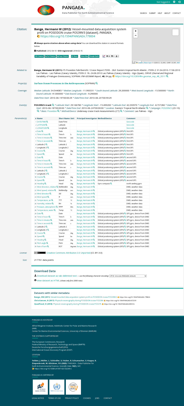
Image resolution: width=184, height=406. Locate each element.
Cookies (87, 398)
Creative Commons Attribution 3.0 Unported (68, 252)
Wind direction (43, 193)
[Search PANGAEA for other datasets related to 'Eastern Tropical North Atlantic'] (147, 108)
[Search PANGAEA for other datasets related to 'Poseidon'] (58, 111)
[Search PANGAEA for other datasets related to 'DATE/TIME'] (47, 122)
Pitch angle (41, 243)
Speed (39, 154)
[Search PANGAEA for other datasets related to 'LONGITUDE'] (48, 128)
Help (160, 13)
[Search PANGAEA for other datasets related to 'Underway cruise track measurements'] (121, 111)
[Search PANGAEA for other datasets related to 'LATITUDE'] (46, 125)
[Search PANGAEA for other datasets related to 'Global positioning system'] (125, 131)
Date (39, 131)
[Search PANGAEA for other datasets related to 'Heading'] (45, 183)
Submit (152, 13)
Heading (40, 183)
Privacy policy (72, 398)
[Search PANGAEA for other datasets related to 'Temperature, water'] (54, 210)
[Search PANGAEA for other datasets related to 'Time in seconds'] (51, 141)
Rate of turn (42, 246)
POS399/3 (166, 108)
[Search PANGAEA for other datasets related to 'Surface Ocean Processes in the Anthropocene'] (96, 83)
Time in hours (42, 134)
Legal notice (38, 398)
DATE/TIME (41, 122)
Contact (176, 13)
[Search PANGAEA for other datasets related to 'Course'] (44, 151)
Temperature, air (44, 200)
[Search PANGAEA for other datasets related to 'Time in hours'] (49, 134)
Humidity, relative (44, 203)
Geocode (130, 122)
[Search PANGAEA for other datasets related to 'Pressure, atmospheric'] (57, 207)
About (167, 13)
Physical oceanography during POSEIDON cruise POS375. (68, 304)
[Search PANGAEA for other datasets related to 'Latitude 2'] (46, 144)
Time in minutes (43, 137)
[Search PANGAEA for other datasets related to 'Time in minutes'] (51, 137)
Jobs (97, 398)
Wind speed (42, 197)
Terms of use (54, 398)
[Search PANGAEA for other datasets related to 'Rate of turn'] (48, 246)
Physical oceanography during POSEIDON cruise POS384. (68, 300)
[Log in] (179, 2)
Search (143, 13)
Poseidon (52, 111)
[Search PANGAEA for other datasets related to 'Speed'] (43, 154)
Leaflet (139, 63)
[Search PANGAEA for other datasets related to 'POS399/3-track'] (53, 105)
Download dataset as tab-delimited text (57, 275)
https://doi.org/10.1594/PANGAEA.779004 (68, 36)
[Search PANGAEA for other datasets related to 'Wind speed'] (48, 197)
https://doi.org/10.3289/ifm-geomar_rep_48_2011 (140, 76)
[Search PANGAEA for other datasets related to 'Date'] (42, 131)
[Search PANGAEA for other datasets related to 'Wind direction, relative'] (57, 187)
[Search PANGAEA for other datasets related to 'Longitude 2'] (48, 147)
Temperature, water (45, 210)
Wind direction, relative (46, 187)
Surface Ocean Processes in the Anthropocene (59, 83)
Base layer (148, 63)
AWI (178, 63)
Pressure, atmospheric (46, 207)
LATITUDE (41, 125)
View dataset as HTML (48, 280)
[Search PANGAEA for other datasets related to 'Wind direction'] (50, 193)
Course (40, 151)
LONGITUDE (42, 128)
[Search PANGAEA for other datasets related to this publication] (167, 76)
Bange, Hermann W (48, 29)
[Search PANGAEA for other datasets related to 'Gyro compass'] (111, 183)
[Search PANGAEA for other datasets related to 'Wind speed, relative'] (55, 190)
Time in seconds (43, 141)
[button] (135, 31)
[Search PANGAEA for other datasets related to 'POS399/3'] (38, 111)
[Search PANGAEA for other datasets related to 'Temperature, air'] (52, 200)
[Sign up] (174, 2)
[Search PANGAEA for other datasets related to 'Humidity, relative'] (52, 203)
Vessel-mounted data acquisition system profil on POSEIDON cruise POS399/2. (75, 297)
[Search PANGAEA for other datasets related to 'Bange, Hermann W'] (94, 131)
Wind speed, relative (45, 190)
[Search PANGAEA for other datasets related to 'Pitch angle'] (47, 243)
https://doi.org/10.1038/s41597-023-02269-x (53, 368)
